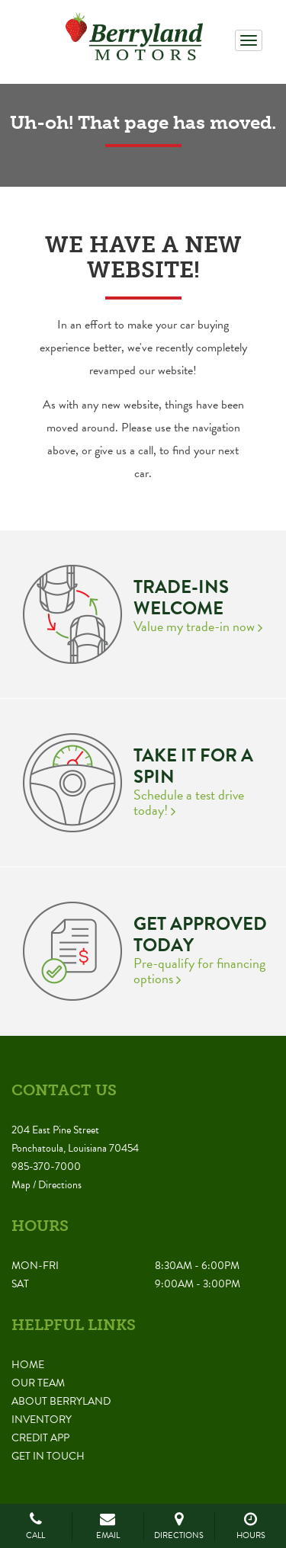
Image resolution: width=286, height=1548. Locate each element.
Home (27, 1365)
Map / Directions (46, 1185)
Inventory (41, 1420)
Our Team (38, 1383)
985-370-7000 (46, 1167)
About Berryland (61, 1401)
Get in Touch (48, 1456)
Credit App (40, 1438)
